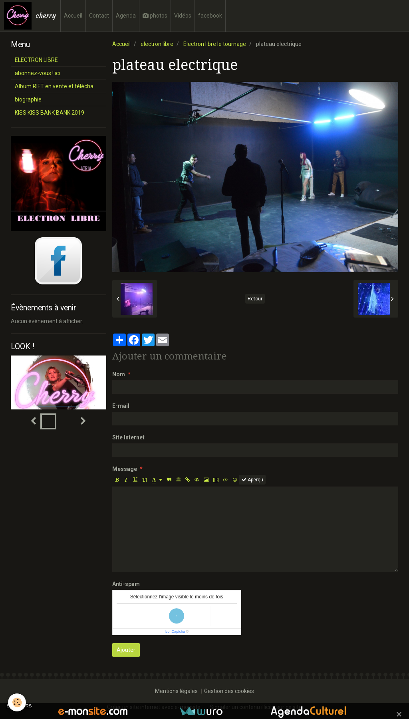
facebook (210, 15)
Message (124, 469)
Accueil (73, 15)
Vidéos (182, 15)
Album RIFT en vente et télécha (54, 86)
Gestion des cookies (229, 691)
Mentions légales (176, 691)
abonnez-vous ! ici (37, 73)
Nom (118, 374)
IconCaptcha (175, 632)
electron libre (157, 44)
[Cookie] (17, 702)
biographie (28, 99)
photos (155, 15)
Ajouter (126, 650)
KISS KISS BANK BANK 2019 (49, 112)
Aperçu (252, 480)
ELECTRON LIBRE (36, 60)
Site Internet (128, 437)
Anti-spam (126, 584)
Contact (99, 15)
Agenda (126, 15)
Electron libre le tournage (214, 44)
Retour (255, 299)
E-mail (120, 406)
